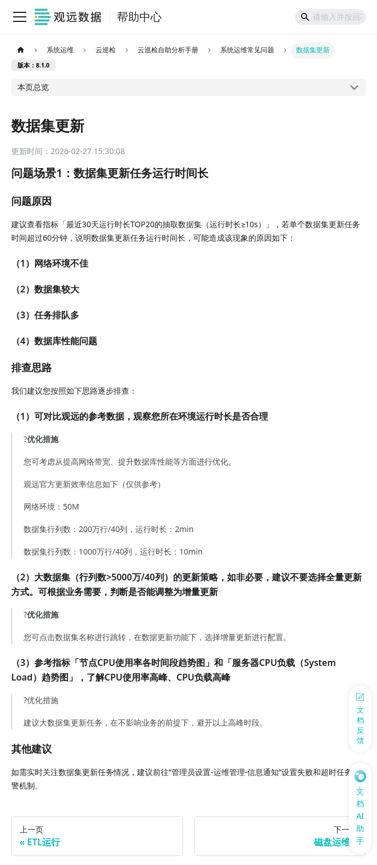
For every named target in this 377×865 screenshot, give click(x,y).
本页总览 (33, 87)
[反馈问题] (360, 719)
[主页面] (20, 50)
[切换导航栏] (19, 16)
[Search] (330, 17)
